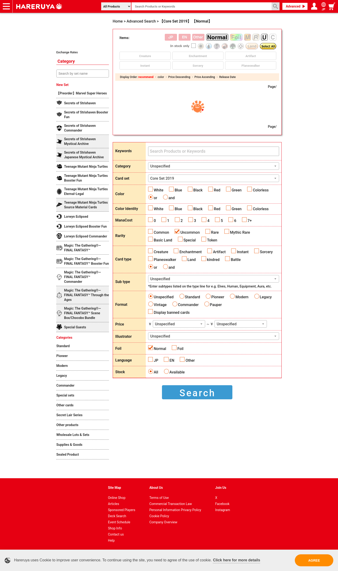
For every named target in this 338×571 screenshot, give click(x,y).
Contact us (116, 534)
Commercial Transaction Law (170, 504)
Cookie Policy (159, 516)
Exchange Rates (67, 52)
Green (237, 190)
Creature (161, 252)
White (158, 190)
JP (156, 360)
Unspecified (164, 297)
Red (217, 190)
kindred (213, 259)
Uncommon (190, 232)
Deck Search (117, 516)
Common (161, 232)
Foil (180, 348)
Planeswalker (165, 259)
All (156, 372)
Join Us (220, 487)
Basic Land (163, 240)
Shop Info (115, 528)
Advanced (293, 6)
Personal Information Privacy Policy (175, 510)
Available (177, 372)
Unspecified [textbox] (160, 166)
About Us (156, 487)
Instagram (222, 510)
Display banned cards (172, 312)
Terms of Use (159, 498)
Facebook (222, 504)
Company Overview (163, 522)
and (172, 198)
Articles (113, 504)
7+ (250, 220)
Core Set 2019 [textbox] (162, 178)
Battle (236, 259)
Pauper (216, 305)
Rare (215, 232)
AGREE (314, 560)
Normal (160, 348)
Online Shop (117, 498)
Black (198, 190)
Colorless (261, 190)
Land (192, 259)
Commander (188, 305)
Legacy (266, 297)
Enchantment (190, 252)
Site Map (114, 487)
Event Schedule (119, 522)
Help (111, 540)
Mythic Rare (240, 232)
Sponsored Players (121, 510)
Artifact (219, 252)
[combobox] (213, 166)
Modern (241, 297)
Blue (178, 190)
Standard (192, 297)
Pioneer (217, 297)
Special (190, 240)
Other (190, 360)
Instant (243, 252)
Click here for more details (236, 560)
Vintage (160, 305)
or (155, 198)
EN (171, 360)
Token (212, 240)
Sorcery (266, 252)
